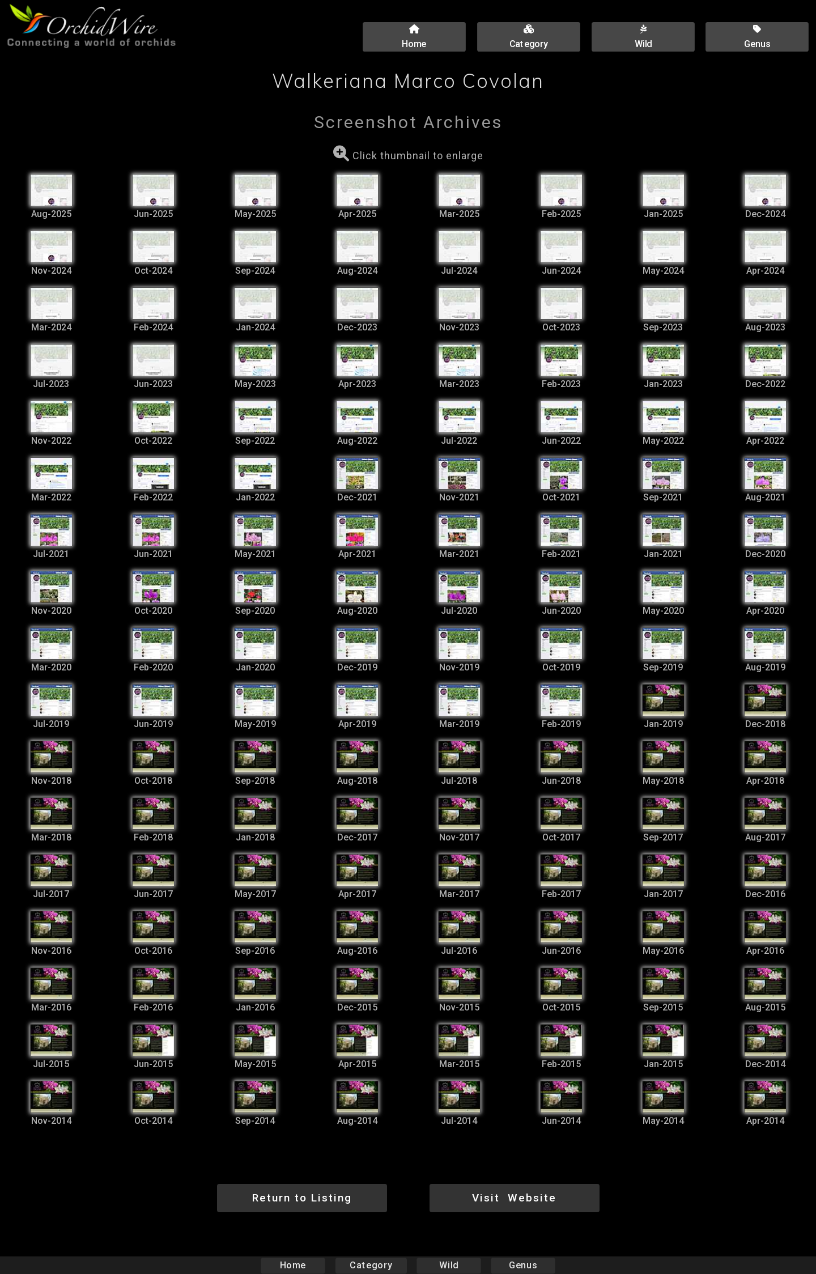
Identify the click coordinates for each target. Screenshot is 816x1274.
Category (371, 1265)
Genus (522, 1265)
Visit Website (514, 1197)
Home (293, 1265)
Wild (448, 1265)
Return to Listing (302, 1197)
